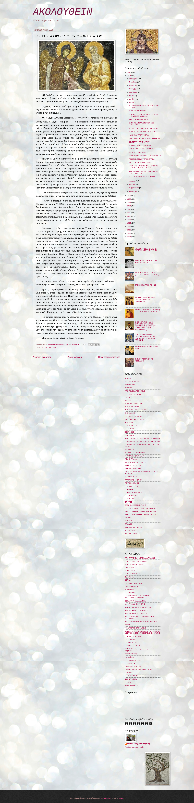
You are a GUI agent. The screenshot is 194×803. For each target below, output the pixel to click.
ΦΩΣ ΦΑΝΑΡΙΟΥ (131, 679)
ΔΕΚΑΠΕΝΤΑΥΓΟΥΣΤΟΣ (134, 404)
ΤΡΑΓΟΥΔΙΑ (129, 521)
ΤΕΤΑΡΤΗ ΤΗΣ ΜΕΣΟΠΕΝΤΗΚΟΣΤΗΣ (143, 132)
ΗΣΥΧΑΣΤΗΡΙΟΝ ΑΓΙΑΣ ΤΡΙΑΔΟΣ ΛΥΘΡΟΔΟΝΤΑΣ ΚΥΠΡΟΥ (137, 597)
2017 (129, 220)
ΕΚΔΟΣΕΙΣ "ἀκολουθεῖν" (133, 583)
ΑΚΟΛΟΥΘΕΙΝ (62, 12)
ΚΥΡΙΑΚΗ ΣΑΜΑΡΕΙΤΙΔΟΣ (138, 119)
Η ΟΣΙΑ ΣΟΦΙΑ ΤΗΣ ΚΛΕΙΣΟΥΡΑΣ (141, 149)
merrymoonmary (106, 798)
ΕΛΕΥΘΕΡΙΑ (129, 589)
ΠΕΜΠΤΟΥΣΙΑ (130, 663)
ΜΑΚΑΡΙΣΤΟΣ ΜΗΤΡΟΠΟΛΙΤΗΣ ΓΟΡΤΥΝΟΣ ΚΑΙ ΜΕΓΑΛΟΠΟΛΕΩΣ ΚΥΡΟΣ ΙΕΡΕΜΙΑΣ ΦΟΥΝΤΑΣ (142, 632)
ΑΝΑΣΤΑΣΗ (129, 388)
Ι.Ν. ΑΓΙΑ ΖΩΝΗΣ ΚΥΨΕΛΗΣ (135, 604)
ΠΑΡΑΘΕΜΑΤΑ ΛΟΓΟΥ (133, 660)
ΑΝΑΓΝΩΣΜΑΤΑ (131, 385)
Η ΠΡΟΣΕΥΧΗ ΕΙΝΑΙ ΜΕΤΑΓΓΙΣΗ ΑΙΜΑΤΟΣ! (145, 156)
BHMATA (128, 682)
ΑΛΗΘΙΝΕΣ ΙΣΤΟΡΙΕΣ (133, 382)
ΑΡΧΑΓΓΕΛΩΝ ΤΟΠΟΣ (133, 571)
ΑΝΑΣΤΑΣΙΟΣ (130, 567)
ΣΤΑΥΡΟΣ (128, 502)
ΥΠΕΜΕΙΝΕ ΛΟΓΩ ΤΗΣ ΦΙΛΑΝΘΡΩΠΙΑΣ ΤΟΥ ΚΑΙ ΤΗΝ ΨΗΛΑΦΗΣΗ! (143, 167)
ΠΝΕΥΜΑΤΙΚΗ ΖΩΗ (49, 348)
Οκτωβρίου (133, 85)
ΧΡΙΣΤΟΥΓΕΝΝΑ (131, 533)
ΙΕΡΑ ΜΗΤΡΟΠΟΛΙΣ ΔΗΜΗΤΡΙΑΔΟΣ (138, 607)
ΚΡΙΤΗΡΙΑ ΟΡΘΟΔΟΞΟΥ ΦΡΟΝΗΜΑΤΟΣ (144, 128)
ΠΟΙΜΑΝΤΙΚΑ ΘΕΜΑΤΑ (133, 492)
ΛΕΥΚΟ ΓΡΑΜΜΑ (131, 459)
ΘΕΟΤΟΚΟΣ (129, 432)
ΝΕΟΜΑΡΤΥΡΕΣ (131, 477)
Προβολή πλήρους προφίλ (134, 747)
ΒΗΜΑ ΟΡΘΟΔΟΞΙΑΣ (132, 574)
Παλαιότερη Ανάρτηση (109, 357)
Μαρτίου (132, 184)
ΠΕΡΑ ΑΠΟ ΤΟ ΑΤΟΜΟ (133, 666)
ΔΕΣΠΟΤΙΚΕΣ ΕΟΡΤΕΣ (133, 407)
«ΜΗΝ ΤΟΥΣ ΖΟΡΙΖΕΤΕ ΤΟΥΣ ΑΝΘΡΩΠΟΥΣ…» (146, 261)
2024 (129, 196)
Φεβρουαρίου (134, 188)
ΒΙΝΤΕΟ (128, 400)
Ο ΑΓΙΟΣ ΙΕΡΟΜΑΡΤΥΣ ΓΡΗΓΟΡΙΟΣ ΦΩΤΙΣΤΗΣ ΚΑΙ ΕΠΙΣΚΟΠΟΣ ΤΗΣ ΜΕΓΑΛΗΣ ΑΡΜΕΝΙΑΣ (145, 337)
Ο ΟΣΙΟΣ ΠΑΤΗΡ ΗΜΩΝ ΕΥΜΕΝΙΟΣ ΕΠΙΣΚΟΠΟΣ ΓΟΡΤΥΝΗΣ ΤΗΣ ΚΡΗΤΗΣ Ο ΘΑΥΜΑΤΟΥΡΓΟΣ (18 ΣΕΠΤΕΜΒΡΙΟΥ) (145, 326)
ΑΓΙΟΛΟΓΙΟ (129, 378)
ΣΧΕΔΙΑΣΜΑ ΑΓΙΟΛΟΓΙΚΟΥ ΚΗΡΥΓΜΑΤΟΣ (140, 508)
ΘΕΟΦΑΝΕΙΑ (129, 435)
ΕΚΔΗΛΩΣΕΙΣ (130, 413)
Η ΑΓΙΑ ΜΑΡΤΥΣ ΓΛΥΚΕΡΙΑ (139, 135)
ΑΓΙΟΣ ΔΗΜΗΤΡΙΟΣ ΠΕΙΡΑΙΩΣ (136, 561)
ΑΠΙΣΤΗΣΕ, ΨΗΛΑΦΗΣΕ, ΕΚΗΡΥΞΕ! (142, 176)
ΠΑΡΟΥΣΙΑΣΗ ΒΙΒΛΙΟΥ (133, 480)
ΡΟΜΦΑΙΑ (128, 673)
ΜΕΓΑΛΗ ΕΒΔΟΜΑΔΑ (133, 465)
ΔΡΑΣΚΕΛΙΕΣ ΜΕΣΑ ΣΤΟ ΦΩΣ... (136, 410)
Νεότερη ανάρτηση (42, 357)
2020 (129, 209)
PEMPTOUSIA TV (131, 685)
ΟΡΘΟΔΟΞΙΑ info (131, 642)
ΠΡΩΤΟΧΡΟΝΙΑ (131, 499)
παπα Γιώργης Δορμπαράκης (138, 744)
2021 (129, 206)
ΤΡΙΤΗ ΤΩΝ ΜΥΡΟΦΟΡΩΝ (138, 152)
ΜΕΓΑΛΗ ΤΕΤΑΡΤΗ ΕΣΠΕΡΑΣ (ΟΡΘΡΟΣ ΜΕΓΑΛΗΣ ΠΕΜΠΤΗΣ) (147, 274)
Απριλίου (132, 181)
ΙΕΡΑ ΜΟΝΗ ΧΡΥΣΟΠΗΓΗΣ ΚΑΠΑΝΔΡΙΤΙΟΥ (141, 622)
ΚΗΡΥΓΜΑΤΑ (129, 450)
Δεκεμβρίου (133, 79)
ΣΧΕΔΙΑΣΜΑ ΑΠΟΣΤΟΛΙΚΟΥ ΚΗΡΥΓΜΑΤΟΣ (141, 511)
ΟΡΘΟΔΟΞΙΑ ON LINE (133, 646)
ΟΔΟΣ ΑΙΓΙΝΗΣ (130, 639)
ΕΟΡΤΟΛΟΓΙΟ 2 (131, 426)
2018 (129, 216)
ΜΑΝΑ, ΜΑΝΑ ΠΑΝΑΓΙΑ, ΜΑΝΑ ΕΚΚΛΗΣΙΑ (144, 138)
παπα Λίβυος (129, 657)
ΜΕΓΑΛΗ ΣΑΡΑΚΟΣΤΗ (133, 468)
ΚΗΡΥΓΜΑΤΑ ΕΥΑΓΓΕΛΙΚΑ (134, 456)
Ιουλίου (132, 96)
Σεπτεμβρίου (134, 89)
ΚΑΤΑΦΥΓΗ (129, 625)
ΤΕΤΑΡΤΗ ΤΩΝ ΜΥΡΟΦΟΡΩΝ (140, 145)
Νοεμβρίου (133, 82)
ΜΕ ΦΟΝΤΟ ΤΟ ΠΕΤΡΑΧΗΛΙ (135, 462)
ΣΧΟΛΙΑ (128, 518)
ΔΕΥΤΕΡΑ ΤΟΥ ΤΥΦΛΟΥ (138, 111)
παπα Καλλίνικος (131, 654)
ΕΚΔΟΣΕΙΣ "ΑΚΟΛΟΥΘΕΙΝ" (135, 419)
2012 (129, 233)
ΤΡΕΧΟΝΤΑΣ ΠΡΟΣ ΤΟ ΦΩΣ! (145, 285)
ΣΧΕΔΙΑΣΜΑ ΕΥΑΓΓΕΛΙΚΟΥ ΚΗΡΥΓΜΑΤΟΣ (140, 514)
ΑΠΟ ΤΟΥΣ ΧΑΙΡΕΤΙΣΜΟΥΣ (135, 391)
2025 (129, 76)
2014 (129, 226)
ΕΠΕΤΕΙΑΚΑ (129, 429)
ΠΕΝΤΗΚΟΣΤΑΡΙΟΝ (132, 483)
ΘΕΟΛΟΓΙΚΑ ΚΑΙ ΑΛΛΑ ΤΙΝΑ (135, 601)
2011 (129, 237)
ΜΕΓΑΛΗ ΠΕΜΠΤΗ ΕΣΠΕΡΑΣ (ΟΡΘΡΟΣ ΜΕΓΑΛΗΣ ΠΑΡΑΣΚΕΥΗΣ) (146, 299)
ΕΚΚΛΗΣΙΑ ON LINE (132, 586)
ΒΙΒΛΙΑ (127, 397)
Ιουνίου (132, 99)
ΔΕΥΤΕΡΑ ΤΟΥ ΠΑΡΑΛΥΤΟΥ (139, 142)
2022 (129, 202)
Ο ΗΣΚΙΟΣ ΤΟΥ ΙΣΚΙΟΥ (133, 636)
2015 (129, 223)
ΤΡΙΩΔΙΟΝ (129, 524)
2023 (129, 199)
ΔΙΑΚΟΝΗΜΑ (129, 577)
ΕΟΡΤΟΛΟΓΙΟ (130, 422)
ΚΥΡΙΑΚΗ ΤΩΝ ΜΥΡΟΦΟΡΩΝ (140, 162)
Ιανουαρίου (133, 191)
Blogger (121, 798)
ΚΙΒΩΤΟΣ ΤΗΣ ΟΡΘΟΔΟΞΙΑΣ (135, 628)
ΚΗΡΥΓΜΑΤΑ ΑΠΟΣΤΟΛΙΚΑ (135, 453)
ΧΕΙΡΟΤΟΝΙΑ (130, 530)
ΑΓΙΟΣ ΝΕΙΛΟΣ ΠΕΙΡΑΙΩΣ (134, 564)
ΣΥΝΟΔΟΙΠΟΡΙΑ (131, 676)
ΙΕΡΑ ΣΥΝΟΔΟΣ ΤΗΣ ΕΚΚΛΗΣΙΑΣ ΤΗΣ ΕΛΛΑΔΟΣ (143, 438)
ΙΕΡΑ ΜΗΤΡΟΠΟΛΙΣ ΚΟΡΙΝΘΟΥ (136, 610)
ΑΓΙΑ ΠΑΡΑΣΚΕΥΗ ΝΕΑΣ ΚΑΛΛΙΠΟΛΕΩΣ (140, 558)
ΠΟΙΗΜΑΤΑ (129, 489)
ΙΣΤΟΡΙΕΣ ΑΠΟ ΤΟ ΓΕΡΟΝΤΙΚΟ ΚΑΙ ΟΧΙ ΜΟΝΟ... (143, 441)
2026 (129, 72)
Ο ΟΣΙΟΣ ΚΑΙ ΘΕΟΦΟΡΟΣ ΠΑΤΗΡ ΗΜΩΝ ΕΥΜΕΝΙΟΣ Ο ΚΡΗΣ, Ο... (144, 115)
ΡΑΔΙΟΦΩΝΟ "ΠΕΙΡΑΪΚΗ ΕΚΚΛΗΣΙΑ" (138, 670)
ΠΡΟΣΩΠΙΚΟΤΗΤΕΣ (132, 496)
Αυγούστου (133, 92)
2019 (129, 213)
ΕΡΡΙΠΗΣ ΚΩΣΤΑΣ (131, 593)
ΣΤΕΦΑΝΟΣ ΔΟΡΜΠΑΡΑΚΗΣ (135, 505)
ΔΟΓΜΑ (128, 580)
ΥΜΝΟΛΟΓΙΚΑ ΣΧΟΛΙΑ (133, 527)
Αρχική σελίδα (75, 357)
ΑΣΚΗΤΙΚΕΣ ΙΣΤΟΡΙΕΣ (133, 394)
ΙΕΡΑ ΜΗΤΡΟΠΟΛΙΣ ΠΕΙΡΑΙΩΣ (136, 613)
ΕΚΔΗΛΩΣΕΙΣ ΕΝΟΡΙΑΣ (134, 416)
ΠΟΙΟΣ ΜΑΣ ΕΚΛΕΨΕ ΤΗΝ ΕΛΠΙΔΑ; (142, 159)
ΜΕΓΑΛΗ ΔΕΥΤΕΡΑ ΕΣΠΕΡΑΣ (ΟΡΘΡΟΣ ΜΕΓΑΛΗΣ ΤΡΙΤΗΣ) (146, 249)
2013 (129, 230)
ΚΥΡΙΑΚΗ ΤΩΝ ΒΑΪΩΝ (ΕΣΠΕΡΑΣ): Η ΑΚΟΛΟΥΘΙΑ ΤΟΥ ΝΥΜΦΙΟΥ (147, 310)
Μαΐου (131, 102)
